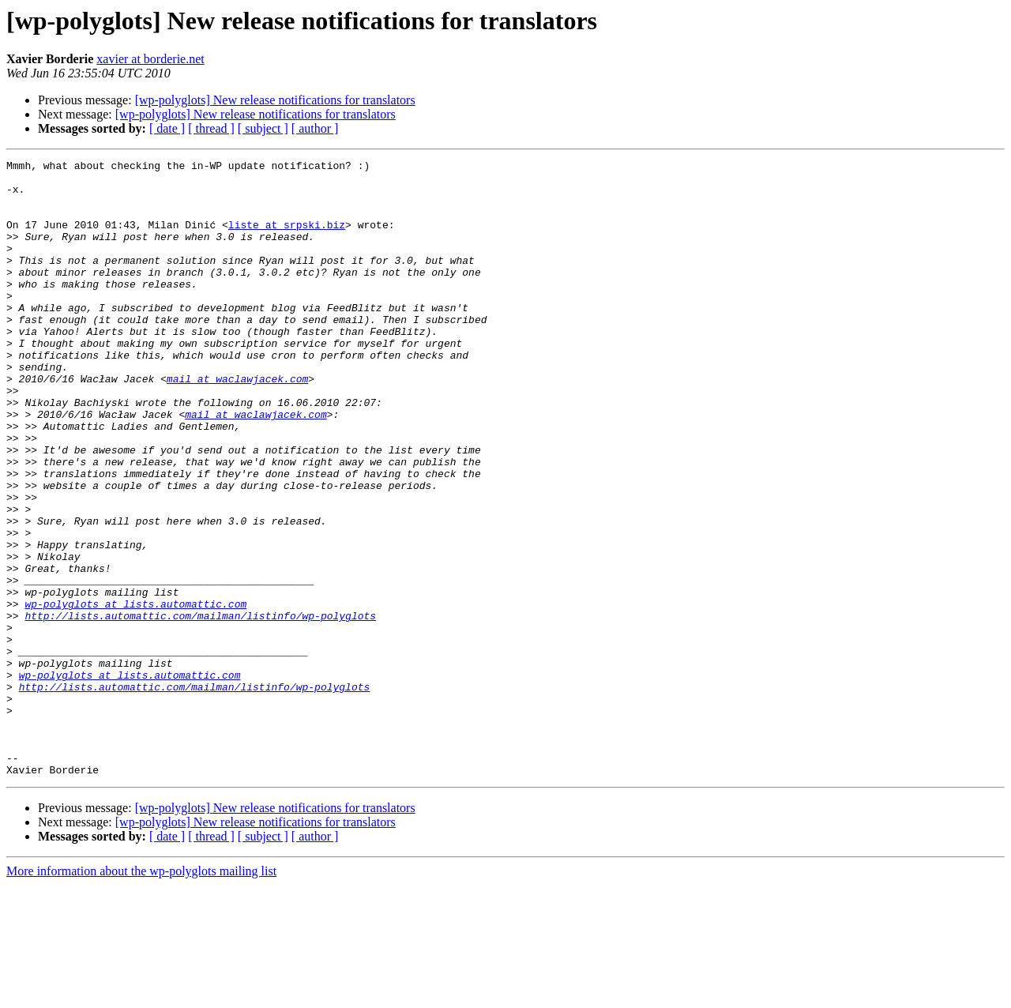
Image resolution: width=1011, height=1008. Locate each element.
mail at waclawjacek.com (237, 423)
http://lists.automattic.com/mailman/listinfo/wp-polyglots (200, 708)
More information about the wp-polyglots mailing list (141, 994)
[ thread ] (211, 128)
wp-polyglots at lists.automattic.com (135, 693)
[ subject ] (263, 128)
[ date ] (167, 128)
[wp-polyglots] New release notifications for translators (275, 100)
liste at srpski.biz (286, 238)
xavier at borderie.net (150, 59)
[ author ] (315, 128)
